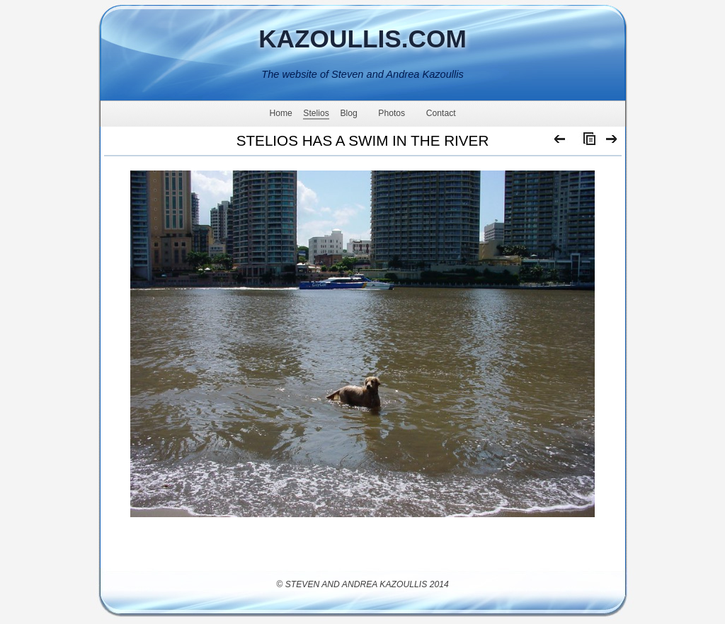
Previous (560, 142)
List (586, 142)
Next (612, 142)
